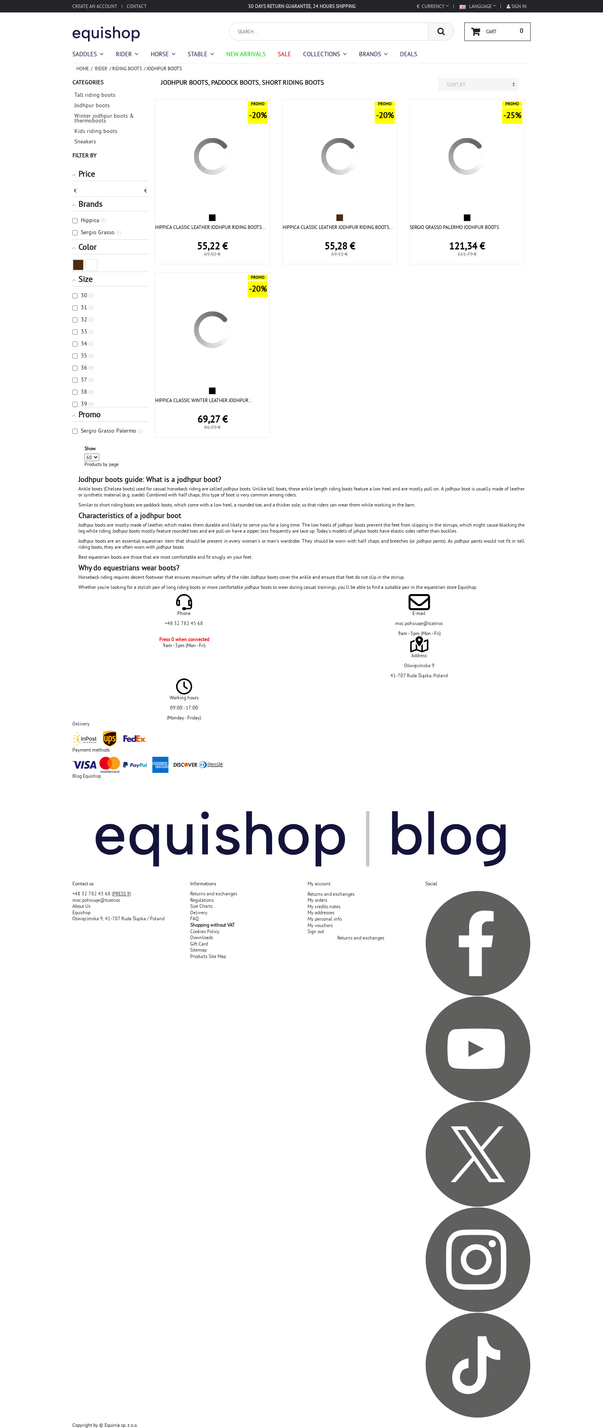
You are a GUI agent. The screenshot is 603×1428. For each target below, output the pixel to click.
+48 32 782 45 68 (184, 623)
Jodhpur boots (92, 105)
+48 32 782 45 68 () (101, 894)
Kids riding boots (95, 131)
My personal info (325, 919)
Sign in (517, 6)
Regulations (202, 900)
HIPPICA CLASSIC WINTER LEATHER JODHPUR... (204, 400)
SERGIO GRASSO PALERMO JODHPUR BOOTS (454, 227)
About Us (81, 906)
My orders (317, 900)
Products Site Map (208, 956)
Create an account (94, 6)
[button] (325, 54)
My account (319, 883)
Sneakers (85, 141)
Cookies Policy (204, 931)
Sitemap (198, 950)
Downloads (201, 937)
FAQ (194, 918)
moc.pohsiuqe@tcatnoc (419, 623)
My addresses (321, 912)
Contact (137, 6)
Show (90, 448)
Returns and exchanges (213, 894)
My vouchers (320, 925)
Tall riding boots (94, 94)
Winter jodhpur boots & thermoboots (104, 118)
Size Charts (201, 906)
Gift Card (199, 944)
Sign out (316, 931)
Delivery (198, 912)
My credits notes (324, 906)
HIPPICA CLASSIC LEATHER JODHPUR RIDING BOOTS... (210, 227)
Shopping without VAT (212, 925)
